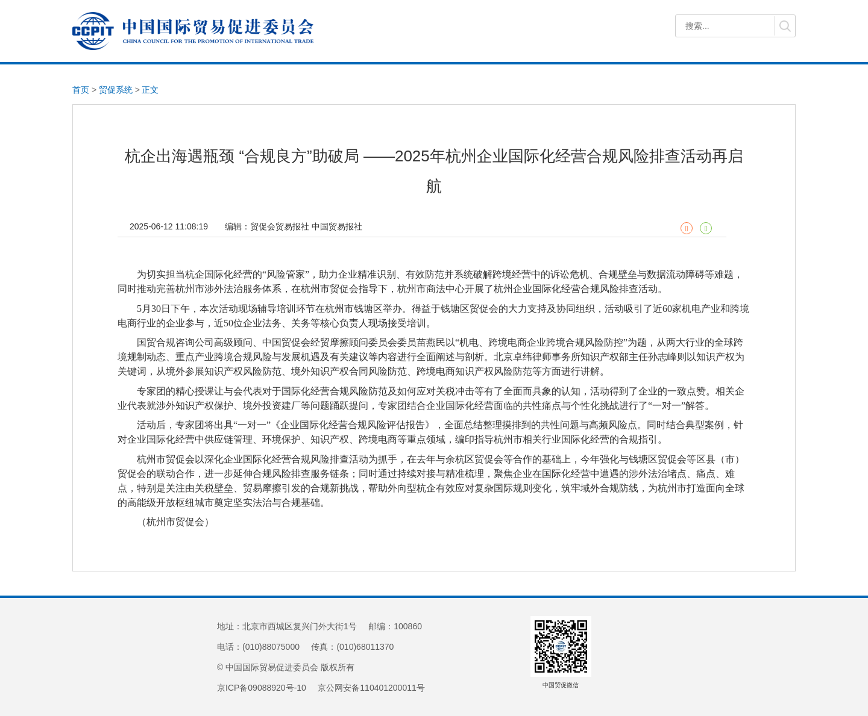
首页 (80, 90)
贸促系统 (116, 90)
